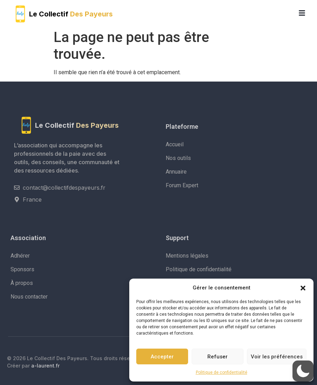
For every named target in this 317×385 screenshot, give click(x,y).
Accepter (162, 357)
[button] (302, 287)
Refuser (217, 357)
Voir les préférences (277, 357)
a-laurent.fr (45, 366)
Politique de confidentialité (221, 372)
